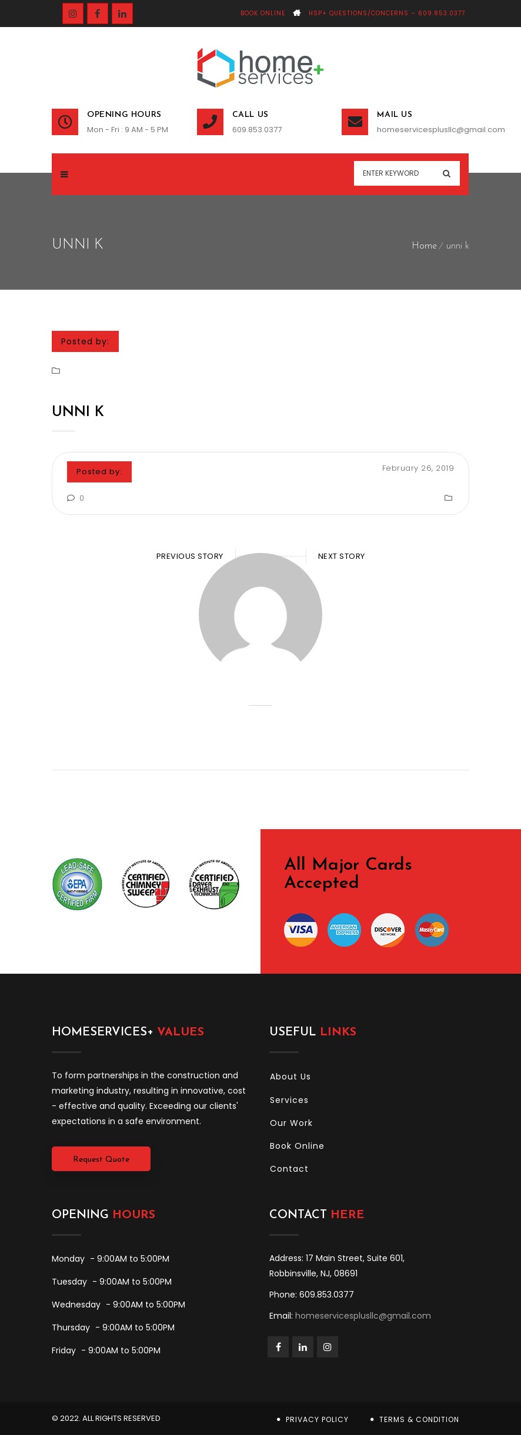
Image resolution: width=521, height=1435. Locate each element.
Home (424, 246)
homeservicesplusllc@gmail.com (423, 129)
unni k (78, 412)
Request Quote (101, 1159)
